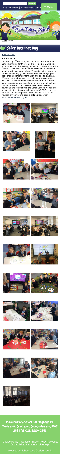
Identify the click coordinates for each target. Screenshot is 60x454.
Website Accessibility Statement (34, 443)
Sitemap (40, 8)
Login (49, 450)
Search (32, 3)
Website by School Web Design (26, 450)
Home (4, 41)
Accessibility (27, 8)
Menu (49, 7)
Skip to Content (10, 8)
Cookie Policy (10, 441)
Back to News (8, 54)
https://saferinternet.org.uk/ (15, 97)
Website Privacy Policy (34, 441)
